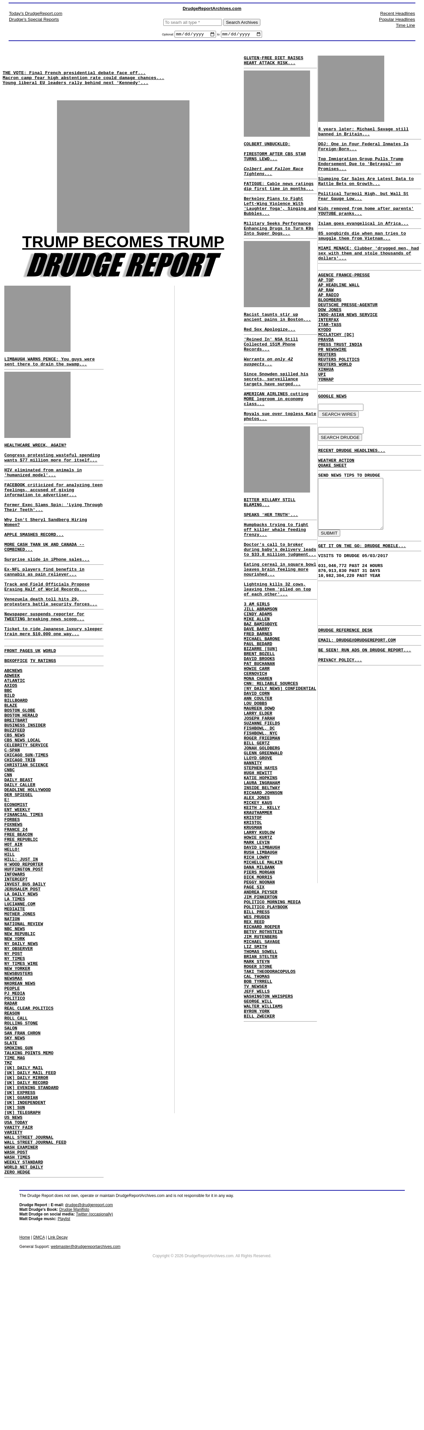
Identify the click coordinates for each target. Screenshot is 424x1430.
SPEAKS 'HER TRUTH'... (271, 559)
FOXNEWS (13, 903)
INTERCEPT (15, 968)
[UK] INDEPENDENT (25, 1236)
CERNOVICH (255, 745)
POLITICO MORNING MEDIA (272, 1019)
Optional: (168, 35)
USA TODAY (15, 1260)
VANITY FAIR (18, 1266)
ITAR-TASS (329, 357)
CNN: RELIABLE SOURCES (271, 757)
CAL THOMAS (257, 1108)
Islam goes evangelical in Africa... (363, 240)
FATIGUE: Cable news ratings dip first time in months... (279, 198)
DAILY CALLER (19, 855)
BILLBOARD (15, 754)
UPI (322, 417)
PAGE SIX (254, 1001)
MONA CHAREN (258, 751)
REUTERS (327, 393)
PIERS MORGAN (259, 983)
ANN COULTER (258, 775)
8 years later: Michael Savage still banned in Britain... (363, 135)
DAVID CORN (257, 769)
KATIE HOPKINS (260, 870)
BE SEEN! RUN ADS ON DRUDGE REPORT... (364, 719)
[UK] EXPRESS (19, 1224)
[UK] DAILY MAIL (23, 1195)
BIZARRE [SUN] (260, 715)
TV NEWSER (255, 1120)
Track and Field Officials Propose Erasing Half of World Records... (46, 625)
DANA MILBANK (259, 977)
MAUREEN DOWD (259, 786)
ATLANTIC (14, 730)
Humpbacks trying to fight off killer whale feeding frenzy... (276, 576)
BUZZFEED (14, 789)
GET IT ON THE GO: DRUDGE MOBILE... (362, 607)
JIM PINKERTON (260, 1013)
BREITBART (15, 778)
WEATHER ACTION (336, 509)
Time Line (405, 25)
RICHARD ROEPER (262, 1049)
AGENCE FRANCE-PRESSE (344, 298)
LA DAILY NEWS (21, 986)
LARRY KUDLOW (259, 935)
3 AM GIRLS (257, 661)
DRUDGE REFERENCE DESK (345, 697)
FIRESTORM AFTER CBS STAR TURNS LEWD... (275, 163)
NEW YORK (14, 1040)
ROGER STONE (258, 1096)
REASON (12, 1129)
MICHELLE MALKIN (263, 971)
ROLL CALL (15, 1135)
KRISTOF (253, 918)
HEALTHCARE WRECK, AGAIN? (35, 460)
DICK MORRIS (258, 989)
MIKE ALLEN (257, 679)
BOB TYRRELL (258, 1114)
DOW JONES (329, 339)
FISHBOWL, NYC (260, 816)
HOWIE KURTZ (258, 941)
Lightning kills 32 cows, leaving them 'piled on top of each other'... (277, 644)
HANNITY (253, 852)
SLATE (10, 1165)
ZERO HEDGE (17, 1320)
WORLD (49, 696)
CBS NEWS (14, 795)
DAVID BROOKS (259, 727)
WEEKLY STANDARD (23, 1308)
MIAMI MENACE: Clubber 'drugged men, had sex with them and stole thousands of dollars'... (368, 274)
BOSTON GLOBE (19, 766)
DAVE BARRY (257, 691)
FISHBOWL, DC (259, 810)
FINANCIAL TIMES (23, 891)
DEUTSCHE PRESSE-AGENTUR (347, 333)
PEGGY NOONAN (259, 995)
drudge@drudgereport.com (89, 1353)
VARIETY (13, 1272)
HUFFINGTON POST (23, 956)
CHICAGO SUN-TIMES (26, 819)
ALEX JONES (257, 894)
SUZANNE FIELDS (262, 804)
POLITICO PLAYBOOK (266, 1025)
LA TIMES (14, 992)
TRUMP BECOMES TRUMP (123, 252)
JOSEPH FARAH (259, 798)
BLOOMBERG (329, 327)
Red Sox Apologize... (269, 354)
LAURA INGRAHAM (262, 876)
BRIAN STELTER (260, 1084)
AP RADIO (328, 321)
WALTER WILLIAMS (263, 1144)
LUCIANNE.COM (19, 998)
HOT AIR (13, 927)
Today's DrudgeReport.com (35, 13)
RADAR (10, 1117)
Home (25, 1385)
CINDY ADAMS (258, 673)
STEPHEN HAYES (260, 858)
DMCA (39, 1385)
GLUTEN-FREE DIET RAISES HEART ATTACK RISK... (273, 63)
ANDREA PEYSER (260, 1007)
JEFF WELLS (257, 1126)
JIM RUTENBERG (260, 1061)
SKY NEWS (14, 1159)
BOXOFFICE (15, 707)
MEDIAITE (14, 1004)
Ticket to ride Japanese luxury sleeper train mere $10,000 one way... (53, 675)
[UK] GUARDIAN (21, 1230)
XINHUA (326, 411)
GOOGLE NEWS (332, 441)
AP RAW (326, 315)
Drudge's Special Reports (34, 19)
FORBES (12, 897)
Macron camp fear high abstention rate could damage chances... (83, 83)
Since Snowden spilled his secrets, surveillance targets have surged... (276, 412)
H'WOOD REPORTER (23, 950)
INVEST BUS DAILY (25, 974)
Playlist (64, 1366)
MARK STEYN (257, 1090)
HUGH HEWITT (258, 864)
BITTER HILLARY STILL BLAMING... (269, 544)
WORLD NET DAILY (23, 1314)
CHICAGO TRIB (19, 825)
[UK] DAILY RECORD (26, 1213)
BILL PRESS (257, 1031)
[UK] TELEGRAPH (22, 1248)
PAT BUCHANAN (259, 733)
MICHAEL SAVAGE (262, 1067)
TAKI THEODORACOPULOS (269, 1102)
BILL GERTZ (257, 828)
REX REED (254, 1043)
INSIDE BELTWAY (262, 882)
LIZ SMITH (255, 1072)
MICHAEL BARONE (262, 703)
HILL (9, 938)
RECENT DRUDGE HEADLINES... (351, 498)
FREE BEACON (18, 915)
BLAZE (10, 760)
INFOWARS (14, 962)
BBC (8, 742)
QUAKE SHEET (332, 515)
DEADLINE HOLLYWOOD (27, 861)
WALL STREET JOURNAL (28, 1278)
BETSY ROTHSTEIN (263, 1055)
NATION (12, 1016)
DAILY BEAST (18, 849)
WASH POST (15, 1296)
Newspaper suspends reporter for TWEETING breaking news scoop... (44, 658)
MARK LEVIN (257, 947)
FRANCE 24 (15, 909)
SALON (10, 1147)
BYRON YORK (257, 1150)
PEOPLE (12, 1099)
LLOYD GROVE (258, 846)
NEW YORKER (17, 1075)
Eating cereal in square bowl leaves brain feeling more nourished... (280, 622)
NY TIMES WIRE (21, 1069)
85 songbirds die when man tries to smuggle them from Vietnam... (362, 254)
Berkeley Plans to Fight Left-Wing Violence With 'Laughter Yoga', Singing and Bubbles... (280, 221)
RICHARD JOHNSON (263, 888)
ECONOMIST (15, 879)
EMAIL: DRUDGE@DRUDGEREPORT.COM (357, 708)
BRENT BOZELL (259, 721)
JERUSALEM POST (22, 980)
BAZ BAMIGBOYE (260, 685)
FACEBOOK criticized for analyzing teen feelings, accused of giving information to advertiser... (53, 511)
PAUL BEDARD (258, 709)
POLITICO (14, 1111)
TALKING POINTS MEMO (28, 1177)
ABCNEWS (13, 718)
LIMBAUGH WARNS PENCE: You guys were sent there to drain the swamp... (49, 374)
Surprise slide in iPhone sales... (46, 594)
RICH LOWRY (257, 965)
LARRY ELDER (258, 792)
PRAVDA (326, 375)
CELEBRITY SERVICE (26, 807)
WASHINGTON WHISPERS (268, 1132)
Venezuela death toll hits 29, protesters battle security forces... (50, 641)
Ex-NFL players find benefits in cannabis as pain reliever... (44, 608)
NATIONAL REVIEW (23, 1022)
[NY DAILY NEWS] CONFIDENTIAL (280, 763)
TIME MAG (14, 1183)
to (218, 35)
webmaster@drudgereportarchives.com (85, 1394)
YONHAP (326, 423)
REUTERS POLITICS (338, 399)
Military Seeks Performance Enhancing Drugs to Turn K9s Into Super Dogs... (279, 247)
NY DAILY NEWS (21, 1046)
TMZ (8, 1189)
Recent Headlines (397, 13)
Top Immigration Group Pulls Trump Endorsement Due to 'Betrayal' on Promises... (360, 172)
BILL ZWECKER (259, 1156)
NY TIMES (14, 1064)
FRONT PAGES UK (22, 696)
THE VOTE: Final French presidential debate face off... (74, 77)
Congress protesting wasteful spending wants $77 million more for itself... (52, 475)
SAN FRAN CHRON (22, 1153)
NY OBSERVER (18, 1052)
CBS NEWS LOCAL (22, 801)
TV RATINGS (43, 707)
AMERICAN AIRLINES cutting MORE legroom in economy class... (276, 435)
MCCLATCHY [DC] (336, 369)
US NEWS (13, 1254)
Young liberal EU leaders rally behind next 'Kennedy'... (75, 89)
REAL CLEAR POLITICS (28, 1123)
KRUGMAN (253, 929)
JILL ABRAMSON (260, 667)
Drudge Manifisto (74, 1357)
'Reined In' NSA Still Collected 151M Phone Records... (271, 371)
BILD (9, 748)
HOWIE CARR (257, 739)
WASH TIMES (17, 1302)
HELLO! (12, 932)
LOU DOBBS (255, 781)
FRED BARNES (258, 697)
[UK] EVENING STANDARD (31, 1218)
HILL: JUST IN (21, 944)
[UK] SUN (14, 1242)
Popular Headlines (397, 19)
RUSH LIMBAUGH (260, 959)
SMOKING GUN (18, 1171)
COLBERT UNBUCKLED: (267, 149)
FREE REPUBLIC (21, 921)
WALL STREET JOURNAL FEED (35, 1284)
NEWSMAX (13, 1087)
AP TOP (326, 304)
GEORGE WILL (258, 1138)
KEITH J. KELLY (262, 906)
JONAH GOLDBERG (262, 834)
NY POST (13, 1058)
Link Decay (58, 1385)
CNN (8, 843)
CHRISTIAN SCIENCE (26, 831)
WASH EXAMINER (21, 1290)
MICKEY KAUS (258, 900)
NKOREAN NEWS (19, 1093)
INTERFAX (328, 351)
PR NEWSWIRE (332, 387)
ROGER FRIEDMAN (262, 822)
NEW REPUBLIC (19, 1034)
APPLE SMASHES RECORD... (34, 564)
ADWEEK (12, 724)
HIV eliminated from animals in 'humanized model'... (43, 492)
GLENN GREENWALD (263, 840)
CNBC (9, 837)
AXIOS (10, 736)
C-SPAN (12, 813)
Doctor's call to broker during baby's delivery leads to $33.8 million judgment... (280, 599)
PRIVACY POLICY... (340, 731)
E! (7, 873)
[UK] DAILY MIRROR (26, 1207)
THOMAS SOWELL (260, 1078)
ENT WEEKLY (17, 885)
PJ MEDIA (14, 1105)
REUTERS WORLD (334, 405)
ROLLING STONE (21, 1141)
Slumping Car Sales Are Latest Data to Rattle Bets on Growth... (366, 192)
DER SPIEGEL (18, 867)
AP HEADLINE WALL (338, 309)
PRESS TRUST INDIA (340, 381)
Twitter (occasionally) (94, 1362)
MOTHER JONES (19, 1010)
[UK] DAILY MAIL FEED (30, 1201)
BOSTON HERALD (21, 772)
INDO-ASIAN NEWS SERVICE (347, 345)
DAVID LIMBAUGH (262, 953)
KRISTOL (253, 924)
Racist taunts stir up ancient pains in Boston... (277, 339)
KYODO (324, 363)
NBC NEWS (14, 1028)
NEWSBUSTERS (18, 1081)
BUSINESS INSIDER (25, 784)
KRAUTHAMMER (258, 912)
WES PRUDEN (257, 1037)
